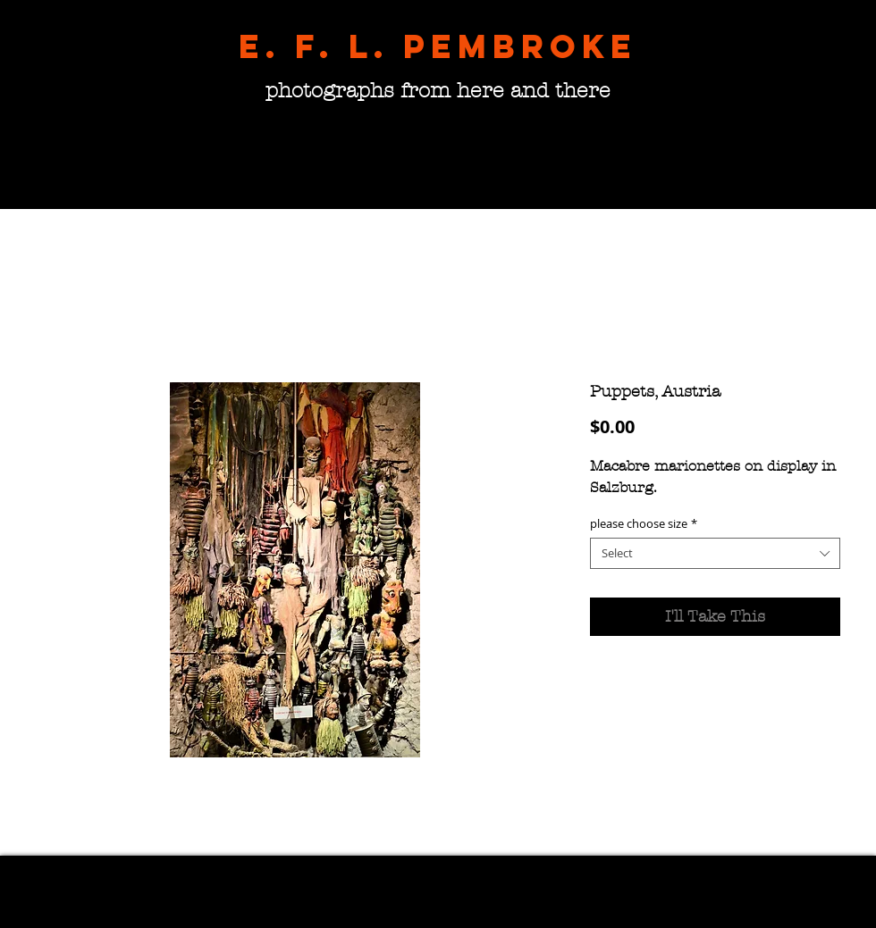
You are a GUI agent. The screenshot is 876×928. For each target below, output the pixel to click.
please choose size (643, 523)
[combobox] (715, 553)
